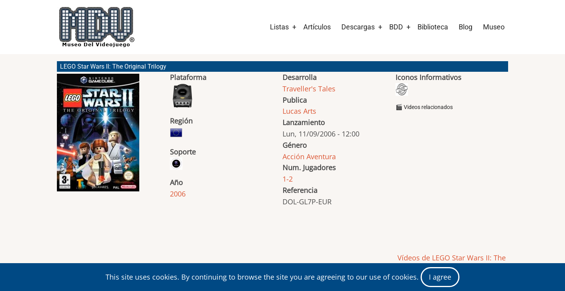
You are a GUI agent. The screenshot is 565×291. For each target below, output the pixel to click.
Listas (279, 27)
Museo (494, 27)
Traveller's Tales (308, 88)
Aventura (321, 156)
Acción (293, 156)
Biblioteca (432, 27)
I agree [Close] (440, 277)
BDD (396, 27)
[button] (98, 136)
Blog (465, 27)
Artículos (317, 27)
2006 (178, 193)
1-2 (287, 179)
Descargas (358, 27)
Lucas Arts (299, 111)
